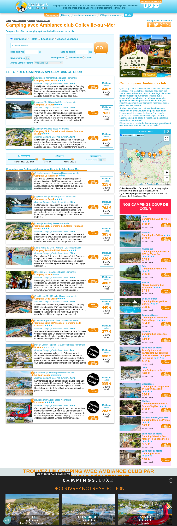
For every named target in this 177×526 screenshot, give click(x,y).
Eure (58, 320)
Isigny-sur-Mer (41, 102)
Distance (24, 156)
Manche (55, 78)
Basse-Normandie (68, 78)
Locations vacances (84, 15)
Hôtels (65, 15)
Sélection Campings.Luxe (53, 474)
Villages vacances (111, 15)
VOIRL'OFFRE (93, 87)
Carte (128, 15)
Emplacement (75, 57)
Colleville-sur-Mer (42, 173)
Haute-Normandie (70, 320)
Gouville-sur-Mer (42, 78)
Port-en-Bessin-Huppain (45, 345)
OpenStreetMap (153, 184)
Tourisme (140, 135)
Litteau (37, 129)
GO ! (101, 47)
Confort (95, 156)
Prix (60, 156)
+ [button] (167, 173)
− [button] (167, 178)
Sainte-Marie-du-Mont (44, 248)
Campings (51, 15)
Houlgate (38, 400)
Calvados (53, 102)
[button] (7, 520)
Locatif (88, 57)
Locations (47, 39)
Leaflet (140, 184)
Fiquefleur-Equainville (44, 320)
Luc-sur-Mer (39, 372)
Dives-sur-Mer (40, 272)
